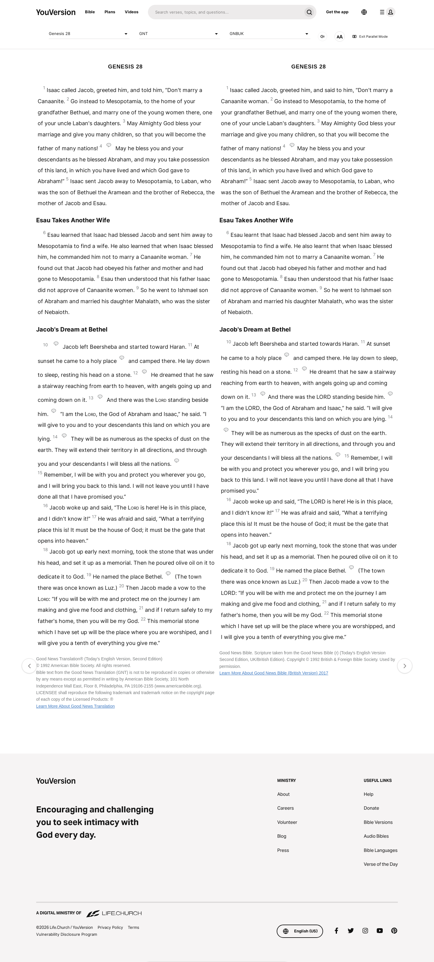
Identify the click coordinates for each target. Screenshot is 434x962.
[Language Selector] (364, 12)
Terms (133, 927)
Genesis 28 (89, 33)
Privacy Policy (110, 927)
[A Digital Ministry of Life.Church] (217, 910)
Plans (110, 11)
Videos (131, 11)
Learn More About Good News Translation (75, 706)
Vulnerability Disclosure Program (66, 934)
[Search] (225, 12)
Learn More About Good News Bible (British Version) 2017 (273, 673)
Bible (90, 11)
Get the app (337, 11)
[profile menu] (386, 12)
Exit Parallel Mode (370, 36)
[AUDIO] (322, 36)
